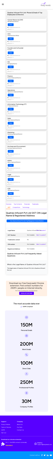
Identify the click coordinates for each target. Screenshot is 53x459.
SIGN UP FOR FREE (26, 293)
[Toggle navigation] (2, 4)
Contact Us (20, 430)
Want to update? (41, 230)
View (10, 24)
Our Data (19, 427)
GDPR (3, 430)
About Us (20, 424)
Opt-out (3, 433)
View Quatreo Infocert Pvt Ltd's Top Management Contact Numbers (27, 221)
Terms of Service (6, 427)
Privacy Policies (5, 424)
